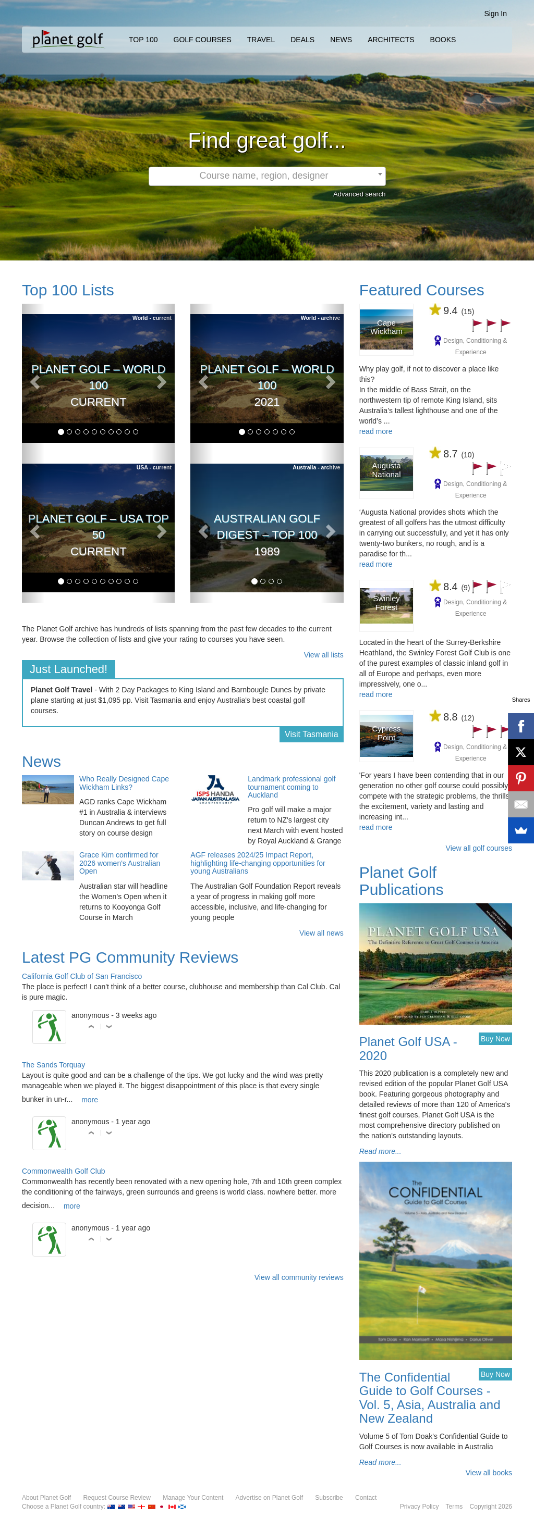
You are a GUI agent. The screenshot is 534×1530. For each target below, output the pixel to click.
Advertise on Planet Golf (269, 1497)
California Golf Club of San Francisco (82, 976)
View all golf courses (479, 848)
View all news (321, 933)
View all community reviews (299, 1277)
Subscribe (329, 1497)
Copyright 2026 (491, 1506)
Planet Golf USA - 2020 (408, 1048)
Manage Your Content (193, 1497)
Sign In (495, 13)
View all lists (324, 655)
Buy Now (495, 1039)
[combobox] (267, 176)
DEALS (302, 39)
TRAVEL (261, 39)
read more (376, 431)
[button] (33, 378)
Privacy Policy (419, 1506)
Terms (454, 1506)
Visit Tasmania (311, 734)
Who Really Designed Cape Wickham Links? (124, 783)
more (89, 1100)
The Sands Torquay (53, 1065)
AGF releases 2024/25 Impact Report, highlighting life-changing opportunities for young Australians (257, 863)
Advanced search (359, 194)
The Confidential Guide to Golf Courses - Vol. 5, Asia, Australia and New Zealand (430, 1397)
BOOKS (443, 39)
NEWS (341, 39)
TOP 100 (143, 39)
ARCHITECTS (391, 39)
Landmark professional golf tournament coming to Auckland (291, 787)
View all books (489, 1473)
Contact (366, 1497)
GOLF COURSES (203, 39)
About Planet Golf (46, 1497)
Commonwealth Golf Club (63, 1171)
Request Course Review (116, 1497)
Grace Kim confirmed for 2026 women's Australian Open (119, 863)
